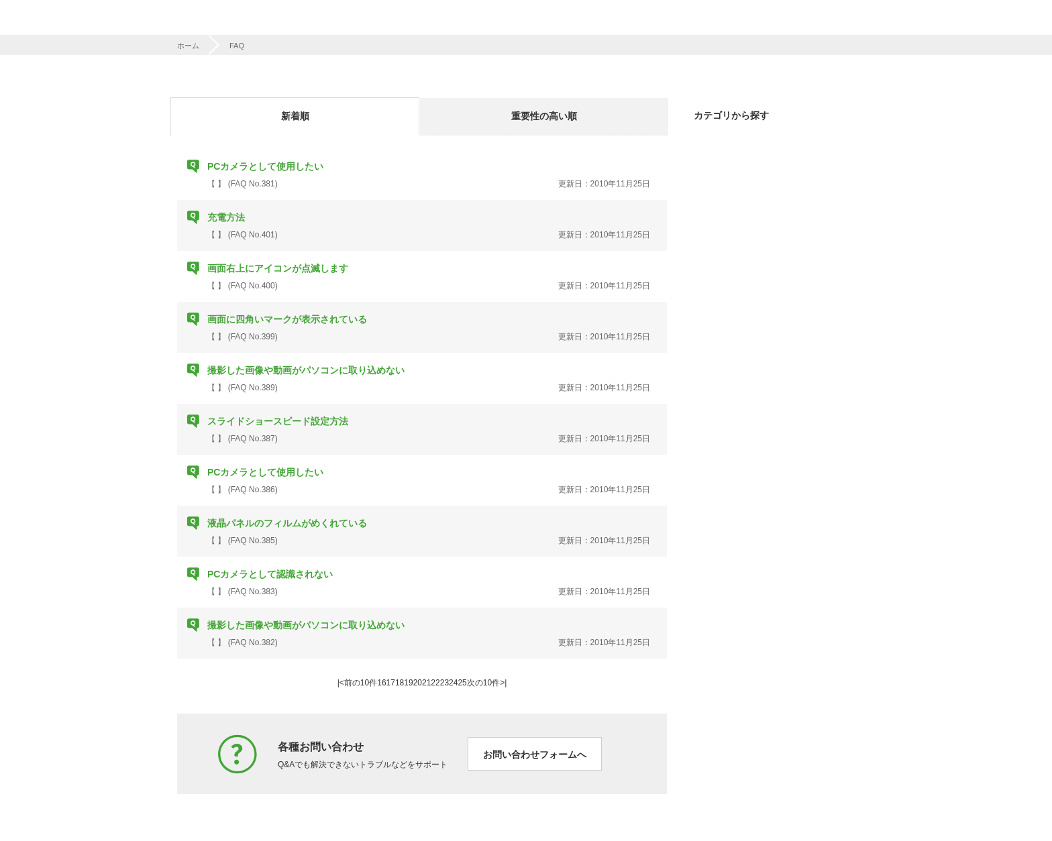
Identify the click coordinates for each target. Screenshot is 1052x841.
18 (399, 682)
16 (381, 682)
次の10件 (483, 682)
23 (444, 682)
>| (503, 682)
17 (390, 682)
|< (340, 682)
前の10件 (360, 682)
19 (408, 682)
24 (453, 682)
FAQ (236, 46)
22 (435, 682)
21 (426, 682)
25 (462, 682)
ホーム (188, 46)
